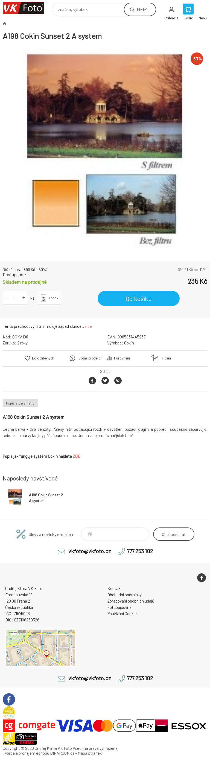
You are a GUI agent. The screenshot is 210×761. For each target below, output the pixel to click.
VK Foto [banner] (27, 8)
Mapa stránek (90, 753)
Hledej (142, 9)
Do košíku (139, 298)
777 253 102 (140, 551)
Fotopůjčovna (119, 607)
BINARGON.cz (62, 753)
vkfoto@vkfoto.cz (89, 551)
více (88, 326)
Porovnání (122, 358)
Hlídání (166, 358)
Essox (53, 298)
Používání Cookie (122, 613)
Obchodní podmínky (124, 594)
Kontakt (114, 588)
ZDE (76, 456)
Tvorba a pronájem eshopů (26, 753)
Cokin (129, 342)
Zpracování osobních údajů (130, 600)
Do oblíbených (43, 358)
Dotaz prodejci (89, 358)
